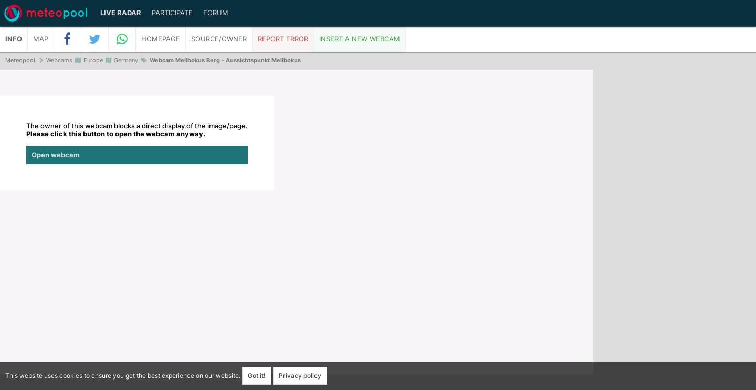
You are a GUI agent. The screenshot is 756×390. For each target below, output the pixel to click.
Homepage (160, 39)
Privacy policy (300, 376)
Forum (215, 13)
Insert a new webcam (359, 39)
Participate (172, 13)
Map (40, 39)
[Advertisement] (674, 230)
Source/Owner (219, 39)
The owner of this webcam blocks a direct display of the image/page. (137, 143)
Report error (283, 39)
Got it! (257, 376)
